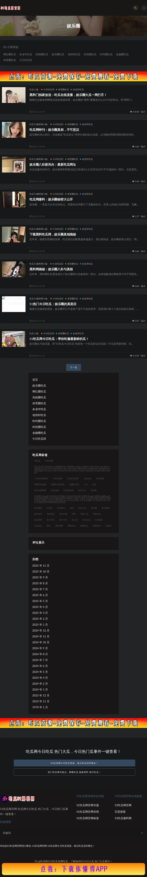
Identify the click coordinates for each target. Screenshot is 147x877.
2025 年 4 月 (40, 606)
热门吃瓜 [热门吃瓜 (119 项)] (51, 520)
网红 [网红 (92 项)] (49, 525)
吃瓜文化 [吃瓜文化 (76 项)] (82, 490)
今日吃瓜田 (25, 60)
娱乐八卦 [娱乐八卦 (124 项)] (82, 508)
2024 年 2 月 (40, 683)
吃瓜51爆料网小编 (38, 124)
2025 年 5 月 (40, 601)
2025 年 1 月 (40, 624)
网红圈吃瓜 (9, 54)
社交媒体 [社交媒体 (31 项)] (99, 520)
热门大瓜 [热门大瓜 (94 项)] (63, 520)
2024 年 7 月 (40, 660)
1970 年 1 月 (40, 707)
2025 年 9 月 (40, 577)
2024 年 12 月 (40, 630)
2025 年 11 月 (40, 565)
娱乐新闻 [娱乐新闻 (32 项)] (106, 508)
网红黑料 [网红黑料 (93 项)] (59, 525)
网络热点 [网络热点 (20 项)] (84, 525)
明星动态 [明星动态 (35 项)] (97, 514)
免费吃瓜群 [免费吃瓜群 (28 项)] (74, 484)
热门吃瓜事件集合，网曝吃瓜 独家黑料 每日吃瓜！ (74, 772)
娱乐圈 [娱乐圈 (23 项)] (94, 508)
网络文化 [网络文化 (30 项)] (72, 525)
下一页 (73, 367)
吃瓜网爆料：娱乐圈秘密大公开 (51, 199)
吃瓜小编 (33, 89)
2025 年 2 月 (40, 618)
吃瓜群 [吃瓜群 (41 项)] (50, 508)
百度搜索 (120, 811)
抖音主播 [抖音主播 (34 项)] (63, 514)
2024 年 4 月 (40, 677)
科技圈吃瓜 (90, 54)
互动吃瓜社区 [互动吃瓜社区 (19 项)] (73, 478)
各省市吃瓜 (25, 54)
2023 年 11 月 (40, 701)
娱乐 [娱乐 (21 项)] (72, 508)
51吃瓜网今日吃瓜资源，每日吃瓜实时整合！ (74, 763)
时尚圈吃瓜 (106, 54)
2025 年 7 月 (40, 589)
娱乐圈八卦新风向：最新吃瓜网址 (52, 164)
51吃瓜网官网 (123, 805)
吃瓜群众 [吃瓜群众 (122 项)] (61, 508)
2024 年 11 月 (40, 636)
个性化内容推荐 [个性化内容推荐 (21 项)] (41, 478)
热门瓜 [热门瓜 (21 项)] (75, 520)
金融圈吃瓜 (122, 54)
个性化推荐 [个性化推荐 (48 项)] (57, 478)
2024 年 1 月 (40, 689)
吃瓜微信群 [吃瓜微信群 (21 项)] (68, 490)
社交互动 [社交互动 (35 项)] (86, 520)
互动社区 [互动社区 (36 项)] (87, 478)
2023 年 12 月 (40, 695)
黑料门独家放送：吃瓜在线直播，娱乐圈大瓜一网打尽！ (68, 95)
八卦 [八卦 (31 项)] (86, 484)
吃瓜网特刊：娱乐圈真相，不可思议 (54, 129)
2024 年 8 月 (40, 654)
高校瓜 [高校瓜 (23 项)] (108, 525)
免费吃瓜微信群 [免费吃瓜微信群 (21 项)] (58, 484)
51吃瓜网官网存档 (88, 811)
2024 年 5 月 (40, 671)
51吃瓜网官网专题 (88, 805)
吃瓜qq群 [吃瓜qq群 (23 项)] (55, 490)
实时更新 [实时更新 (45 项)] (51, 514)
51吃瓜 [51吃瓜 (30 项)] (37, 461)
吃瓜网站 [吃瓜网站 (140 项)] (38, 508)
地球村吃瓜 (74, 54)
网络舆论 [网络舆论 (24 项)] (97, 525)
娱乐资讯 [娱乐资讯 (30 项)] (38, 514)
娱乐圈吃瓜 (58, 54)
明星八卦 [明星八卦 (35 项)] (84, 514)
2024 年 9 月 (40, 648)
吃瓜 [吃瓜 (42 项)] (94, 484)
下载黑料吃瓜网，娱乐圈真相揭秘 (52, 234)
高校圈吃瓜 (42, 54)
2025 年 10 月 (40, 571)
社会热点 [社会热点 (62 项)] (38, 525)
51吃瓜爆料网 (123, 818)
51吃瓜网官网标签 (88, 818)
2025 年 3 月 (40, 612)
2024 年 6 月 (40, 665)
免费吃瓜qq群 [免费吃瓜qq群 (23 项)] (40, 484)
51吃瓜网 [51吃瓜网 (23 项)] (49, 461)
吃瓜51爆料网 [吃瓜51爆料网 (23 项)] (40, 490)
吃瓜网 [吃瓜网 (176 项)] (94, 490)
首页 (35, 379)
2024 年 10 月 (40, 642)
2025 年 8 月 (40, 583)
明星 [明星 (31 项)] (74, 514)
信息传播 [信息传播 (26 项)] (100, 478)
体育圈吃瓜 (9, 60)
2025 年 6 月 (40, 595)
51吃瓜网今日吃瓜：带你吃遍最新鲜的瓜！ (59, 339)
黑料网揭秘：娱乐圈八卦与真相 (51, 269)
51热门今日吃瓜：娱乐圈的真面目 (52, 304)
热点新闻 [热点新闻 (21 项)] (38, 520)
